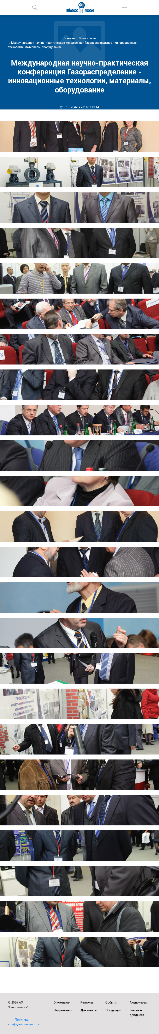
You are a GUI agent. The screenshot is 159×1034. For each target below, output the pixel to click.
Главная (69, 38)
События (111, 1002)
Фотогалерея (87, 38)
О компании (62, 1002)
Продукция (113, 1010)
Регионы (87, 1002)
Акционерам (138, 1002)
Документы (89, 1010)
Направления (63, 1010)
